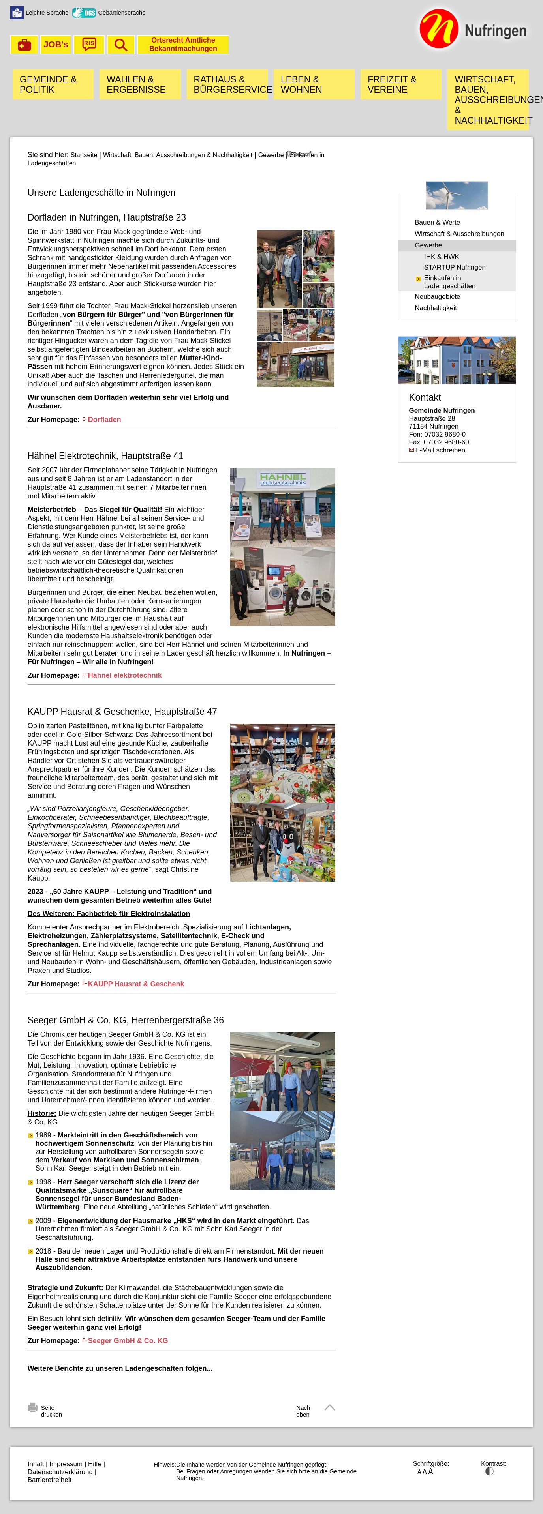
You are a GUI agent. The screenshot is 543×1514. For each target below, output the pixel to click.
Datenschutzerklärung (60, 1472)
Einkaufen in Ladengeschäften (449, 282)
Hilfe (94, 1464)
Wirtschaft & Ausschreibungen (459, 234)
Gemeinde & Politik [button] (48, 84)
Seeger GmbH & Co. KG (128, 1341)
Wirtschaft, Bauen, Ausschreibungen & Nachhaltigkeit (177, 155)
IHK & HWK (441, 256)
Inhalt (36, 1464)
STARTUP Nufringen (455, 267)
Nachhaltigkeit (436, 308)
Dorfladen (104, 419)
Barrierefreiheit (50, 1480)
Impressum (66, 1464)
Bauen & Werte (437, 222)
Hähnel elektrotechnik (125, 675)
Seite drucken (51, 1409)
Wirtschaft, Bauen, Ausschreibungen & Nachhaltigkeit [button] (491, 100)
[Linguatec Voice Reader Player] (310, 157)
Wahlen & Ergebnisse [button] (136, 84)
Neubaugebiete (437, 296)
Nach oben (303, 1409)
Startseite (84, 155)
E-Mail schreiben (440, 450)
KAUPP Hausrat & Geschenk (136, 984)
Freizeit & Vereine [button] (392, 84)
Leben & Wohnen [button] (301, 84)
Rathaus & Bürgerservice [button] (231, 84)
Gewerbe (271, 155)
